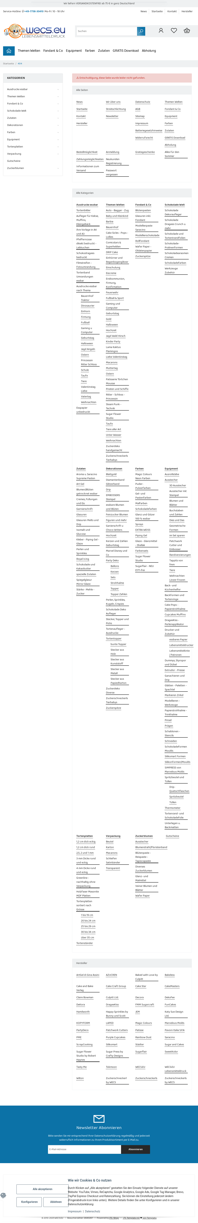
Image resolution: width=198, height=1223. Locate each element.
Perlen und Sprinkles (82, 551)
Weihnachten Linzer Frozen (177, 578)
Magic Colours (143, 1023)
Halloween (87, 344)
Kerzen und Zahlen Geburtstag (117, 543)
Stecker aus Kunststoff (117, 662)
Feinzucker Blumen (117, 515)
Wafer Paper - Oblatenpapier (143, 249)
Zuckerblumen (15, 168)
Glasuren (81, 515)
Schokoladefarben (175, 263)
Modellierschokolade (147, 235)
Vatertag (86, 397)
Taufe (84, 376)
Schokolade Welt (16, 111)
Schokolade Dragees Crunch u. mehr (175, 224)
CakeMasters (172, 986)
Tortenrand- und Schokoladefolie (174, 816)
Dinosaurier (87, 306)
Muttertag (112, 368)
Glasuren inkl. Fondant (143, 218)
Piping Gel (141, 536)
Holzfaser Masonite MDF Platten (87, 894)
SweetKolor (171, 1052)
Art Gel (80, 484)
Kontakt (172, 11)
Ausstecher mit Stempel (178, 493)
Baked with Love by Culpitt (146, 977)
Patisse (139, 1030)
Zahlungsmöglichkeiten (90, 159)
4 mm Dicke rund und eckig (86, 870)
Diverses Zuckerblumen (143, 869)
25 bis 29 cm (88, 926)
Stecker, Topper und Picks (117, 621)
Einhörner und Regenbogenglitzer (117, 260)
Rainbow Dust (143, 1037)
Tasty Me (81, 1067)
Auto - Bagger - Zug (117, 210)
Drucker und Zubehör (172, 632)
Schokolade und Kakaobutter (85, 567)
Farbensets (141, 551)
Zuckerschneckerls (146, 1078)
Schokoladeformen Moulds (176, 749)
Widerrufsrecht (144, 138)
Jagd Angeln (88, 349)
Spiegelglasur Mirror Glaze (84, 582)
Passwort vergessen (112, 173)
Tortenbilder (83, 210)
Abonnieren (136, 1149)
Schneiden (171, 741)
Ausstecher (171, 480)
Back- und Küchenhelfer (173, 588)
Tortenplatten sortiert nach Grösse (84, 905)
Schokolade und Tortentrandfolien (175, 236)
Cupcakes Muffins (175, 615)
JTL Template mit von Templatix (140, 1218)
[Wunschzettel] (173, 31)
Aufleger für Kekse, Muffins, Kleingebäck (87, 220)
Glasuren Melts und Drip (87, 522)
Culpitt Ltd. (112, 998)
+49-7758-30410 (34, 11)
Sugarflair (141, 1052)
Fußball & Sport (115, 298)
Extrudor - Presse (175, 670)
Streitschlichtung (116, 109)
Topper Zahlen (119, 594)
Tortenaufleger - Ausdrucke (115, 631)
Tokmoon (111, 1067)
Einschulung (113, 268)
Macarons (111, 363)
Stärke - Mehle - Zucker (85, 592)
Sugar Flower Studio (113, 416)
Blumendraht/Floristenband (151, 847)
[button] (160, 31)
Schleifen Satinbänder (113, 861)
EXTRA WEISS (142, 530)
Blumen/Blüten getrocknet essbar (86, 492)
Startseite (157, 11)
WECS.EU (140, 1067)
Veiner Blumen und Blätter (146, 888)
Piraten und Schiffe (117, 389)
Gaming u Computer (87, 330)
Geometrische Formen (177, 528)
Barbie (109, 222)
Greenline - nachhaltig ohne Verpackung (85, 882)
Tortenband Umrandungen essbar (84, 277)
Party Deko (112, 561)
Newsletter (112, 116)
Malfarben (141, 503)
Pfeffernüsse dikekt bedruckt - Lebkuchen (86, 244)
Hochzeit (111, 330)
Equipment (74, 50)
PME (78, 1037)
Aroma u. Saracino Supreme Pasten (86, 476)
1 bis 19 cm (87, 915)
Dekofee (170, 998)
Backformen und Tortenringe (174, 597)
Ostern (85, 355)
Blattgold (111, 474)
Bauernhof (112, 227)
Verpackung (14, 154)
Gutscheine (172, 836)
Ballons (115, 566)
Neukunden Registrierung (114, 161)
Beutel (109, 842)
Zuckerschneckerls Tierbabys (117, 458)
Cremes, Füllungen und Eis (86, 501)
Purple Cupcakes (115, 1037)
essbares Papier (178, 640)
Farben (90, 50)
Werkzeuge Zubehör (171, 271)
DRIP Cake (112, 252)
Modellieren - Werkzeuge (172, 703)
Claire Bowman (84, 998)
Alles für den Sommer (172, 154)
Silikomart (111, 1045)
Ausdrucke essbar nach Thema (86, 288)
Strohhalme (117, 583)
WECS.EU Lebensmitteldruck (175, 1069)
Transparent (113, 868)
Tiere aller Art (113, 429)
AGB (137, 109)
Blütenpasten (143, 210)
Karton (110, 847)
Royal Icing (82, 559)
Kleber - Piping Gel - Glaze (87, 542)
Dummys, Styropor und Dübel (175, 663)
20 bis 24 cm (88, 921)
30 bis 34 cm (88, 932)
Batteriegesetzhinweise (148, 131)
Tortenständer (84, 943)
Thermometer (172, 808)
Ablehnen (56, 1201)
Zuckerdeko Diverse (113, 691)
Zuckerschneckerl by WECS (116, 1080)
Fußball (85, 323)
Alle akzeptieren (42, 1189)
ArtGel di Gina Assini (87, 975)
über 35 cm (87, 938)
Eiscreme (111, 273)
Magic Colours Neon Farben (143, 476)
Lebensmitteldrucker (181, 645)
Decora (139, 998)
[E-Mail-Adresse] (84, 1149)
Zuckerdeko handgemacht (114, 448)
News (144, 11)
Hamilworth (83, 1012)
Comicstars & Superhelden (113, 245)
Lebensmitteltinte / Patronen (179, 653)
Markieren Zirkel (174, 695)
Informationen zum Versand (87, 169)
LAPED (110, 1023)
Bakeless (170, 975)
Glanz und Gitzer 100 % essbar (145, 517)
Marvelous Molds (174, 1023)
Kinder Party (113, 342)
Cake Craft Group (116, 986)
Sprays (139, 524)
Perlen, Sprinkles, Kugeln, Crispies (115, 602)
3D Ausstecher (177, 486)
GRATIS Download (126, 50)
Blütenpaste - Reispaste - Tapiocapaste (143, 857)
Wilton (80, 1078)
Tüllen (172, 802)
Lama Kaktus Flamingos (113, 349)
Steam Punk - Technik (113, 406)
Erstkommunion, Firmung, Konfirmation (115, 283)
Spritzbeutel (176, 797)
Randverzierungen (180, 555)
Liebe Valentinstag (116, 357)
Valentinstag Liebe (88, 389)
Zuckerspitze (142, 256)
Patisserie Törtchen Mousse (117, 381)
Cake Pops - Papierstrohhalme (175, 607)
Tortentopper (113, 639)
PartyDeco (82, 1030)
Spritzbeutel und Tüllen (174, 779)
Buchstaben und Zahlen (176, 513)
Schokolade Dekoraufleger (173, 212)
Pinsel (168, 720)
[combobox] (107, 31)
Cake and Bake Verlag (84, 988)
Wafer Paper (142, 896)
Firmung (86, 317)
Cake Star (140, 986)
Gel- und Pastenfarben (143, 496)
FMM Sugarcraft (144, 1005)
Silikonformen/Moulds (177, 762)
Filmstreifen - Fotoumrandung (86, 265)
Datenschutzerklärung (107, 1136)
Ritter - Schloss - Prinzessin (115, 397)
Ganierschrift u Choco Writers (114, 528)
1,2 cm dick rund (85, 847)
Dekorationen (15, 125)
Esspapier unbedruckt (83, 410)
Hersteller (187, 11)
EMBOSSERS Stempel (113, 497)
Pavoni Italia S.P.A (174, 1030)
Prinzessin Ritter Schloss (89, 362)
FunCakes (170, 1005)
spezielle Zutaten (86, 574)
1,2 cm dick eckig (86, 842)
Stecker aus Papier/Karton (118, 681)
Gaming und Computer (113, 306)
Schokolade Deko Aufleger (116, 612)
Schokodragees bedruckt (85, 255)
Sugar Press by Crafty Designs (114, 1054)
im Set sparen (177, 536)
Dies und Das (176, 520)
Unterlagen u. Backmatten (172, 825)
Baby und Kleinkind (117, 216)
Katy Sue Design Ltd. (174, 1014)
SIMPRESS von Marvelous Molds (174, 770)
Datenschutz (92, 1211)
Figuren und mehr (116, 520)
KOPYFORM (83, 1023)
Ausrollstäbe (172, 474)
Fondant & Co (53, 50)
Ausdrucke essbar (17, 89)
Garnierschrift (84, 509)
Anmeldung (112, 152)
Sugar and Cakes (174, 1045)
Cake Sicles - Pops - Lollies (117, 235)
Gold (108, 319)
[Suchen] (141, 31)
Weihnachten (88, 402)
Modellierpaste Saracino (143, 228)
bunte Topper (118, 644)
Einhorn (85, 311)
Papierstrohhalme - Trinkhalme (176, 713)
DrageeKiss (112, 1005)
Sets (113, 577)
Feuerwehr (112, 293)
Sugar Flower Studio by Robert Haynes (86, 1056)
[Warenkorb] (186, 31)
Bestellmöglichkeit (86, 152)
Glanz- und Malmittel (141, 878)
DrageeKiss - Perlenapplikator (174, 622)
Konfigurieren (29, 1201)
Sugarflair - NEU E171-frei (144, 568)
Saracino (170, 1037)
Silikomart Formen (175, 756)
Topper (115, 589)
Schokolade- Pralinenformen (174, 246)
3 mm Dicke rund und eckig (86, 861)
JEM (137, 1012)
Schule (85, 370)
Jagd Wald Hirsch (115, 336)
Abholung (149, 50)
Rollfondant (142, 241)
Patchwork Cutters (117, 1030)
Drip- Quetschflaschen (179, 789)
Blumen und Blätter (176, 503)
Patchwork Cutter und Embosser (175, 545)
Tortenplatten (15, 147)
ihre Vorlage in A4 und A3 (86, 232)
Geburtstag (87, 338)
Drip (108, 490)
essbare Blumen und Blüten (115, 507)
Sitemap (140, 116)
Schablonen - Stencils (172, 733)
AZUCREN (111, 975)
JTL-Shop (114, 1218)
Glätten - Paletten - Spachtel (176, 688)
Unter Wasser (113, 435)
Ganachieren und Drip (175, 678)
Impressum (74, 1211)
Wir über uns (113, 102)
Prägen (169, 726)
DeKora (80, 1005)
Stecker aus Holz (117, 652)
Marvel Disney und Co (116, 553)
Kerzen (115, 572)
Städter (139, 1045)
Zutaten (104, 50)
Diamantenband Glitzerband (115, 482)
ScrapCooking (84, 1045)
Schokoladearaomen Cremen (177, 255)
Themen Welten (29, 50)
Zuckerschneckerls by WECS (176, 1080)
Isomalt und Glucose (83, 532)
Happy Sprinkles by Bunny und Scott (117, 1014)
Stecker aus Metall (117, 671)
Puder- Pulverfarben (143, 486)
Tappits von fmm (176, 563)
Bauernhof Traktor (87, 298)
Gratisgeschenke (145, 152)
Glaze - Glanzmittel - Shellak (146, 543)
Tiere (84, 381)
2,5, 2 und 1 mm (85, 853)
